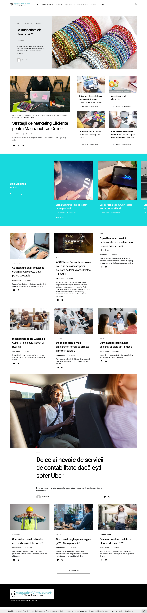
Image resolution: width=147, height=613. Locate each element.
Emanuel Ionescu (26, 60)
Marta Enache (59, 284)
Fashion (20, 23)
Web (32, 118)
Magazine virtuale (45, 116)
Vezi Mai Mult (117, 611)
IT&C (21, 116)
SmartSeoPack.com (31, 607)
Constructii (17, 540)
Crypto (59, 540)
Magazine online (30, 116)
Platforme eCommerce (21, 118)
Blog (58, 263)
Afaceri (15, 116)
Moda (109, 540)
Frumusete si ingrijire (32, 23)
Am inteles (129, 611)
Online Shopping (60, 116)
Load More (72, 577)
